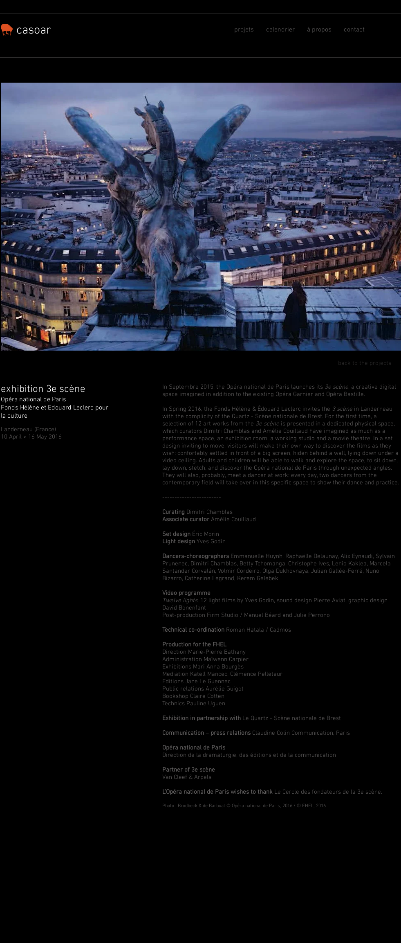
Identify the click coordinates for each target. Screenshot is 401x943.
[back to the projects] (360, 363)
